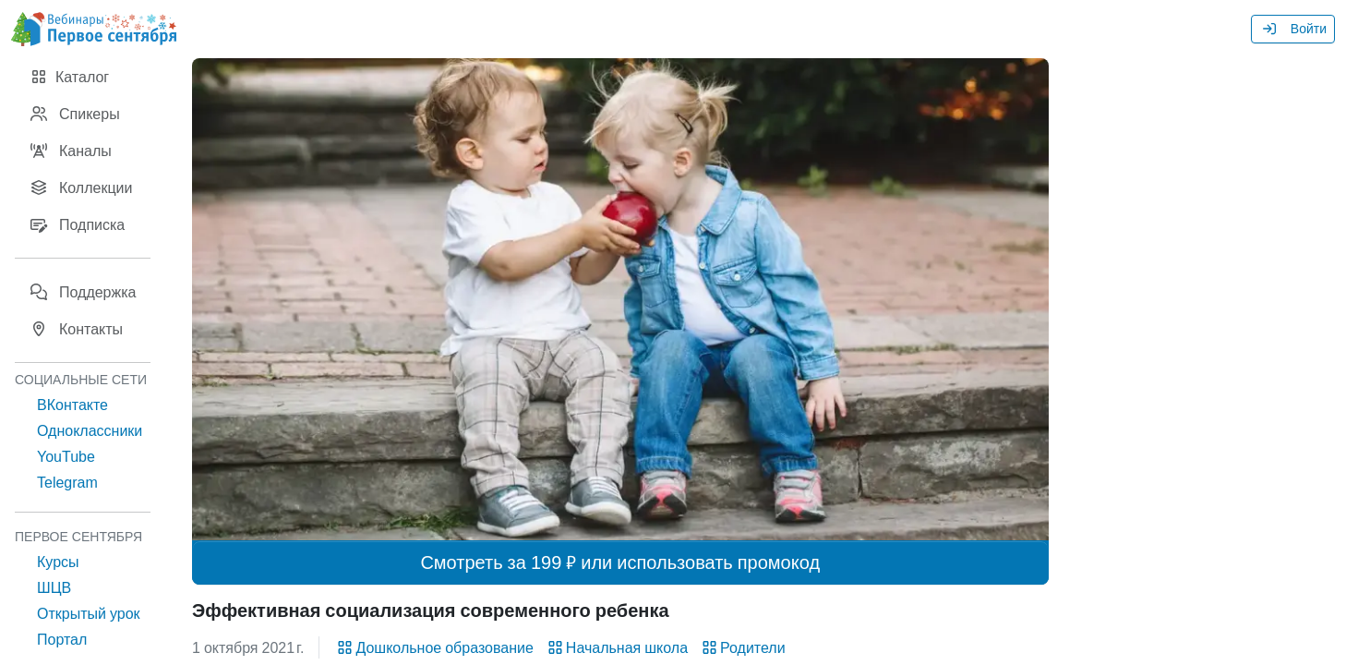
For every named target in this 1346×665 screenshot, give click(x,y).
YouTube (66, 456)
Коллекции (81, 187)
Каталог (69, 76)
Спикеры (75, 113)
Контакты (76, 329)
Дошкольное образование (433, 647)
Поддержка (83, 292)
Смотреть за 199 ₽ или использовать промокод (620, 562)
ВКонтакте (72, 404)
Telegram (67, 482)
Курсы (58, 561)
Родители (742, 647)
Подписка (77, 224)
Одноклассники (89, 430)
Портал (62, 639)
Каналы (71, 150)
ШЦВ (54, 587)
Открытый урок (88, 613)
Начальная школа (616, 647)
